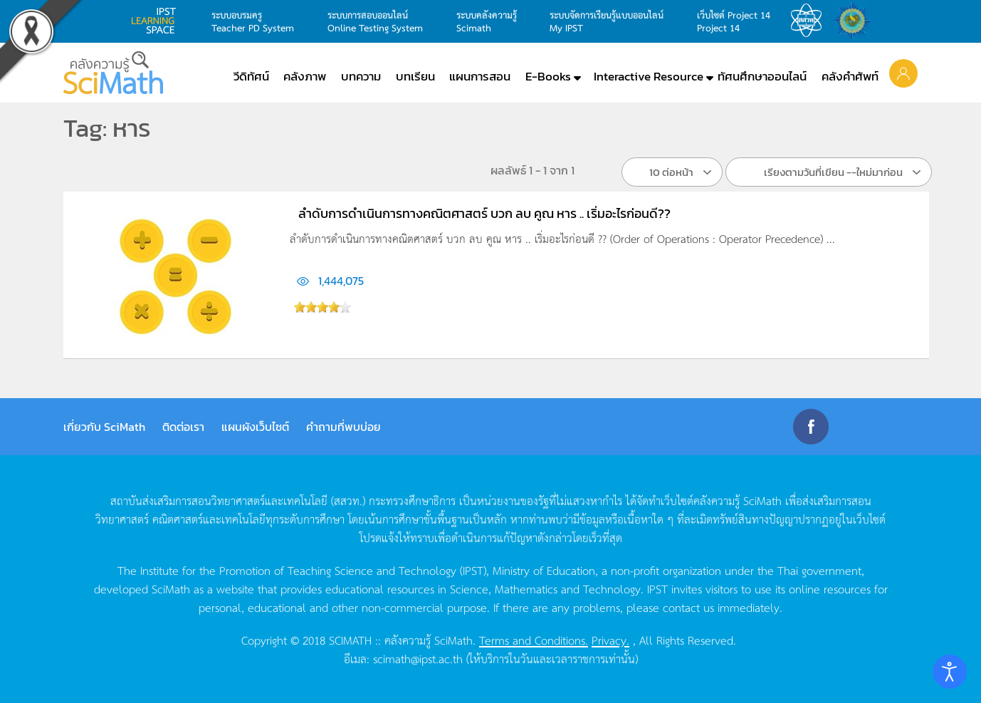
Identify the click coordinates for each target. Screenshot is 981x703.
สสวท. (810, 20)
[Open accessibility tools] (950, 672)
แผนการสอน (479, 76)
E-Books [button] (548, 76)
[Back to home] (113, 72)
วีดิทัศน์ (251, 76)
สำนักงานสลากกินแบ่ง (855, 20)
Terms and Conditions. (533, 639)
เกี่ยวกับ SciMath (104, 426)
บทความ (361, 76)
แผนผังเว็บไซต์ (255, 426)
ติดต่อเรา (183, 426)
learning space (157, 20)
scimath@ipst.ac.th (418, 658)
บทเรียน (415, 76)
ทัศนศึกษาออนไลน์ (762, 76)
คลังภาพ (304, 76)
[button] (903, 73)
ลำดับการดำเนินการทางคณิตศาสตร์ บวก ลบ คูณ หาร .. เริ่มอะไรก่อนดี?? (484, 213)
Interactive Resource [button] (648, 76)
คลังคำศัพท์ (850, 76)
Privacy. (610, 639)
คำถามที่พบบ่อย (343, 426)
